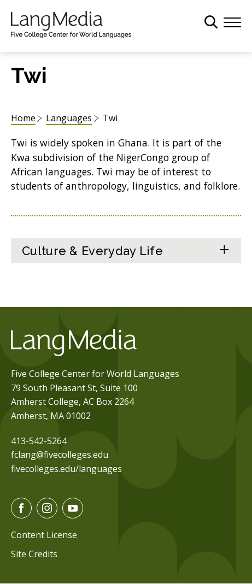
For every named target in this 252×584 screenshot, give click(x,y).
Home (23, 118)
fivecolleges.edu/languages (66, 469)
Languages (69, 118)
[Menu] (232, 21)
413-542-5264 (39, 441)
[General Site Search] (211, 22)
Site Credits (34, 554)
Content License (44, 535)
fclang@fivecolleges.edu (59, 455)
